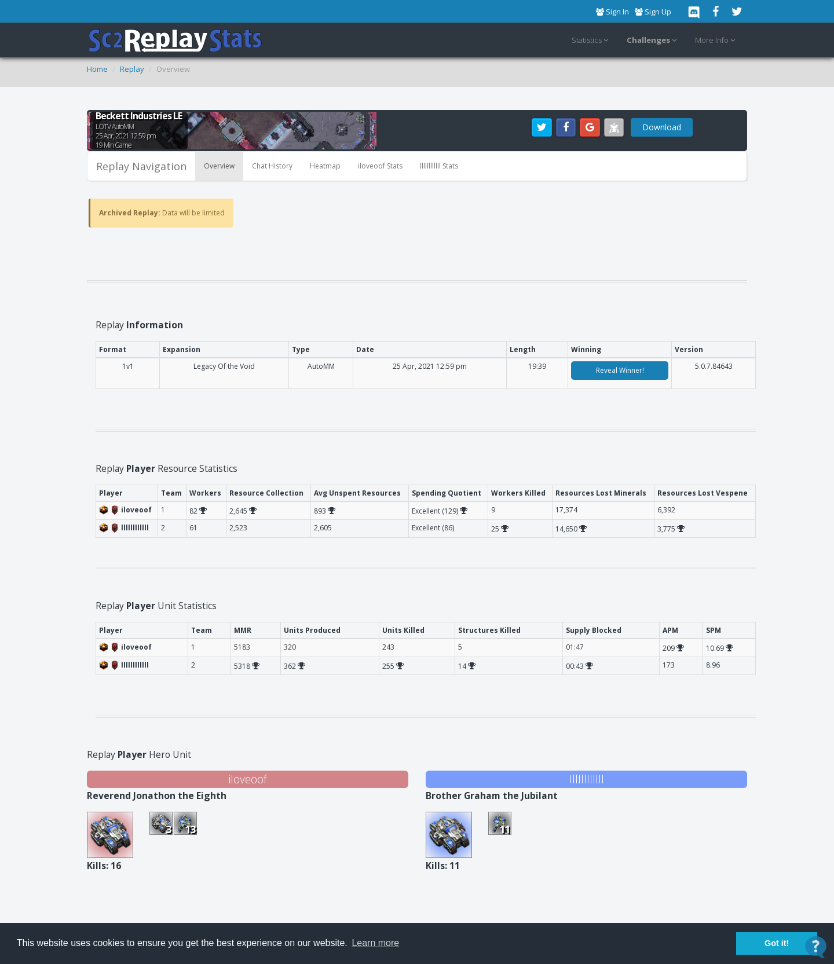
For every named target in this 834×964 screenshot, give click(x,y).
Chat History (272, 166)
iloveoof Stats (380, 166)
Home (97, 69)
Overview (219, 166)
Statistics (592, 40)
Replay (132, 69)
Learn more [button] (375, 943)
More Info (716, 40)
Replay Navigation (141, 166)
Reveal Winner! (620, 370)
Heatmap (325, 166)
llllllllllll (586, 779)
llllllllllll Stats (439, 166)
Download (661, 127)
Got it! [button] (777, 943)
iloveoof (248, 779)
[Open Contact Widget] (815, 947)
